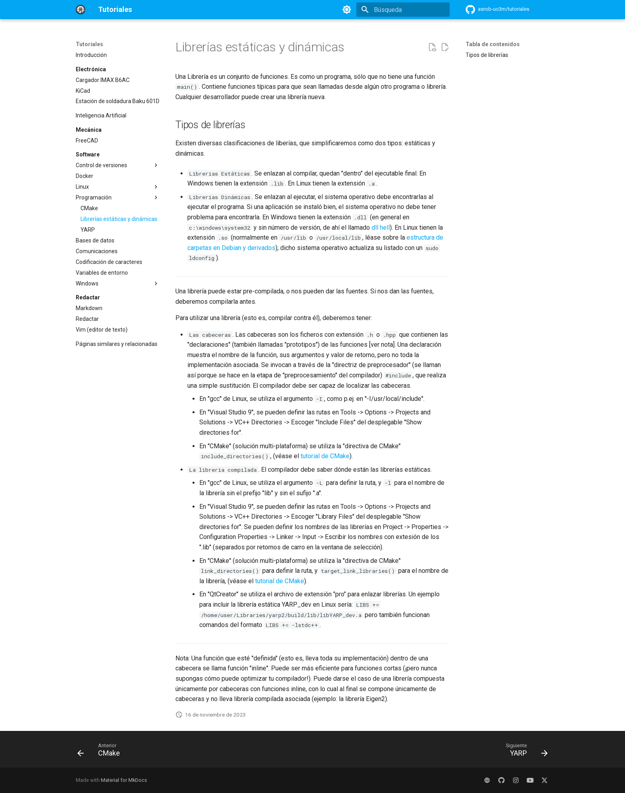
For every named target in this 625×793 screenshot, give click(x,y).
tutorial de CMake (325, 456)
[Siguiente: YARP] (524, 751)
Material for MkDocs (124, 780)
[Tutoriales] (80, 10)
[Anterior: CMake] (101, 751)
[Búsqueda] (403, 9)
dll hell (380, 227)
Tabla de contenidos (493, 44)
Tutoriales (89, 44)
